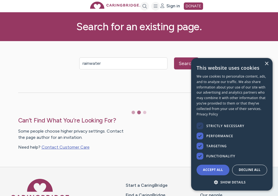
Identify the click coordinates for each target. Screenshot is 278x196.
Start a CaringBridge (147, 185)
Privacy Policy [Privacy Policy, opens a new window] (207, 114)
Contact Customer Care (66, 147)
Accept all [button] (213, 169)
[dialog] (232, 124)
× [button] (266, 64)
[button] (232, 182)
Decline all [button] (250, 169)
